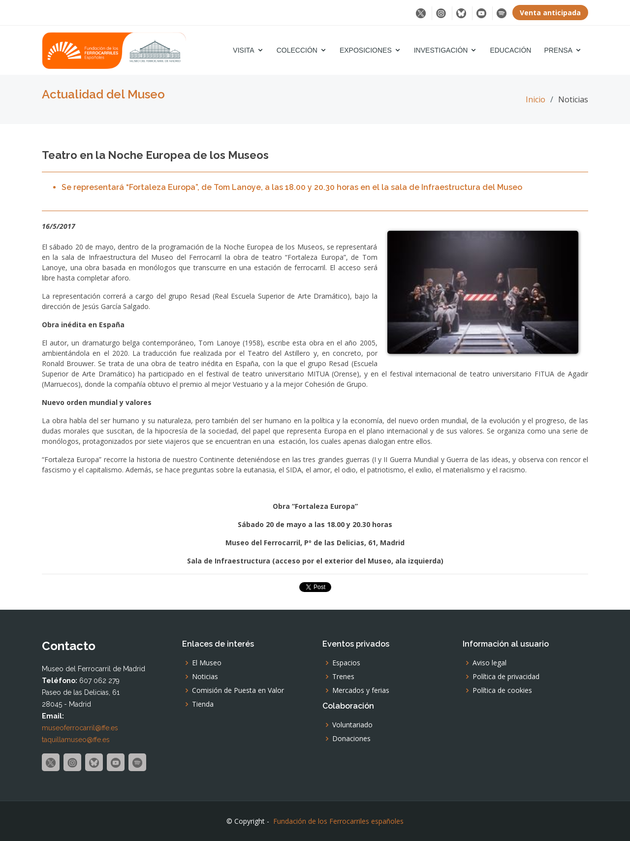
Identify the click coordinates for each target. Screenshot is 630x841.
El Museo (206, 662)
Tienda (203, 704)
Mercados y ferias (360, 690)
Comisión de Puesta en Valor (238, 690)
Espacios (346, 662)
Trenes (343, 676)
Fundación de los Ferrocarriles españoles (338, 821)
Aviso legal (489, 662)
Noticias (205, 676)
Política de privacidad (505, 676)
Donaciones (351, 738)
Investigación (441, 50)
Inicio (535, 99)
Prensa (558, 50)
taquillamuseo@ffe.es (76, 740)
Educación (510, 50)
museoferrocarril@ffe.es (80, 728)
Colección (297, 50)
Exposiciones (366, 50)
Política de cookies (502, 690)
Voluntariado (352, 724)
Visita (243, 50)
